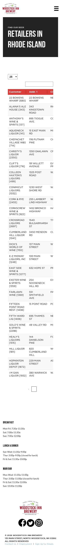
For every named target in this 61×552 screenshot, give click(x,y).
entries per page (28, 76)
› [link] (50, 389)
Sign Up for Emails (44, 544)
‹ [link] (28, 389)
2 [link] (39, 389)
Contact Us (10, 544)
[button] (26, 92)
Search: (20, 83)
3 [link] (45, 389)
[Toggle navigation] (56, 8)
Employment (25, 544)
